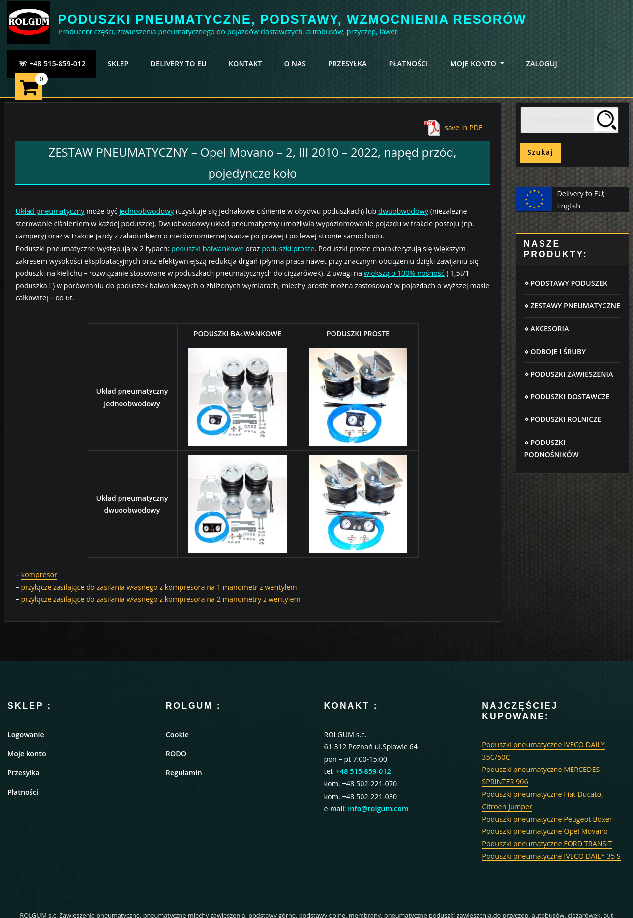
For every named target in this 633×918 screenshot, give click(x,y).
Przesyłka (23, 772)
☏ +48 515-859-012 (52, 63)
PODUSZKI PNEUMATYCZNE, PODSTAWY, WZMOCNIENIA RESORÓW (292, 19)
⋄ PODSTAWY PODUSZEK (566, 283)
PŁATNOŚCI (408, 63)
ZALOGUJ (541, 63)
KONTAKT (245, 63)
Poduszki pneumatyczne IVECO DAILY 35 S (551, 855)
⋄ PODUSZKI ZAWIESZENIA (568, 374)
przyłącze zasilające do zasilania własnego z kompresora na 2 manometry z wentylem (160, 599)
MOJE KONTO (477, 63)
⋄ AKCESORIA (546, 328)
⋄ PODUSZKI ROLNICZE (563, 419)
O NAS (295, 63)
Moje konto (26, 753)
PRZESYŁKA (347, 63)
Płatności (22, 792)
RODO (176, 753)
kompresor (39, 574)
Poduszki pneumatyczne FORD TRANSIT (547, 843)
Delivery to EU (179, 63)
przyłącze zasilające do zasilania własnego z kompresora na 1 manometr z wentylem (159, 587)
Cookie (177, 734)
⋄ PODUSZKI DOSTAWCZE (567, 396)
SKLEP (118, 63)
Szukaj (540, 152)
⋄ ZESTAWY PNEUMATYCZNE (572, 305)
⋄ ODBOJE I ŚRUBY (555, 351)
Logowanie (25, 734)
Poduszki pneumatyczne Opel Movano (545, 831)
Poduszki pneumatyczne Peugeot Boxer (547, 819)
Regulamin (184, 772)
